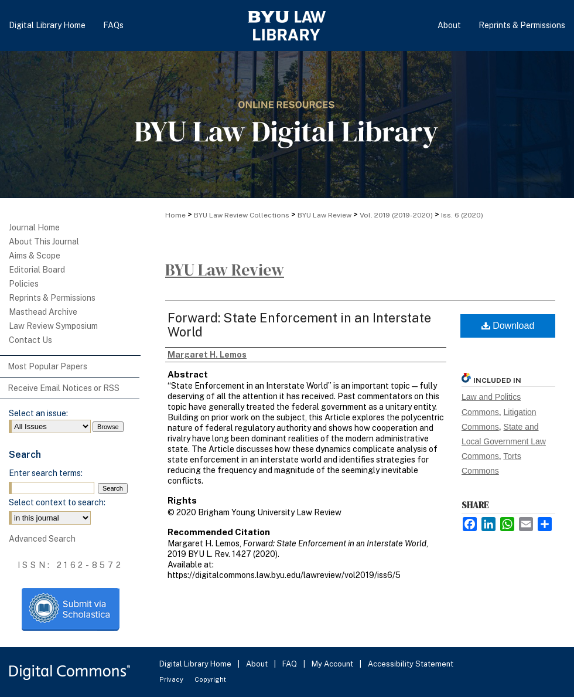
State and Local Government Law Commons (504, 441)
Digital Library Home (196, 663)
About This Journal (44, 241)
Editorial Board (37, 269)
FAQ (290, 663)
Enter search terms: (46, 473)
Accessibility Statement (410, 663)
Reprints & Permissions (52, 297)
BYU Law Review (324, 215)
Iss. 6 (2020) (462, 215)
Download (508, 326)
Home (175, 215)
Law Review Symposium (53, 326)
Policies (24, 283)
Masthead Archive (43, 312)
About (257, 663)
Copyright (210, 679)
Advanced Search (42, 538)
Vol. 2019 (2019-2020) (396, 215)
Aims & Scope (34, 255)
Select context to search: (57, 502)
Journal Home (34, 227)
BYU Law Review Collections (241, 215)
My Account (333, 663)
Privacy (172, 679)
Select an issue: (38, 413)
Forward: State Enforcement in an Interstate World (299, 324)
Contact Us (30, 340)
